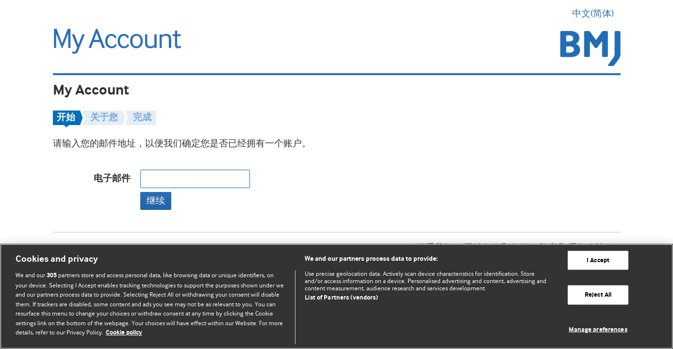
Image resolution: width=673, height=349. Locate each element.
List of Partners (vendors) (341, 297)
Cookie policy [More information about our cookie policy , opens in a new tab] (124, 332)
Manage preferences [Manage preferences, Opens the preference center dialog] (598, 329)
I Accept (598, 260)
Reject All (598, 295)
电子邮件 (112, 178)
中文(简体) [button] (596, 13)
